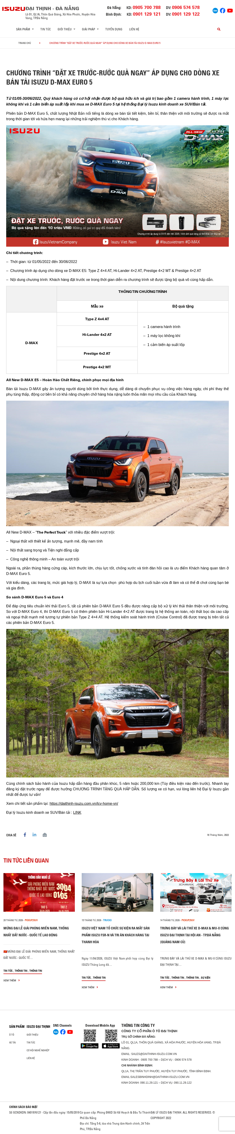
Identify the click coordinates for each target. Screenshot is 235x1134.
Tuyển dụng (113, 29)
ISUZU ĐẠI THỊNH (38, 1027)
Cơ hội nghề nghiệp (38, 1050)
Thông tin (21, 970)
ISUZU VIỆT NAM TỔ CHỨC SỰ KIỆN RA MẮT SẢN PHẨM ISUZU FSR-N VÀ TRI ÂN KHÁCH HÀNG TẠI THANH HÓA (116, 935)
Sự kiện (205, 977)
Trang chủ (24, 43)
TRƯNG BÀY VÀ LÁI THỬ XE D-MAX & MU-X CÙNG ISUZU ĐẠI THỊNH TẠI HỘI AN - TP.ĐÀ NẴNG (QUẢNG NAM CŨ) (194, 935)
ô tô (11, 1034)
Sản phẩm (17, 1027)
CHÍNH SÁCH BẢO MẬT (23, 1107)
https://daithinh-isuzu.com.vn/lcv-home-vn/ (84, 804)
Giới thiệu (32, 1034)
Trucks (107, 920)
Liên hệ (134, 29)
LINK (77, 812)
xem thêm (11, 980)
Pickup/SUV (31, 920)
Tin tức (45, 29)
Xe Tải (12, 1042)
